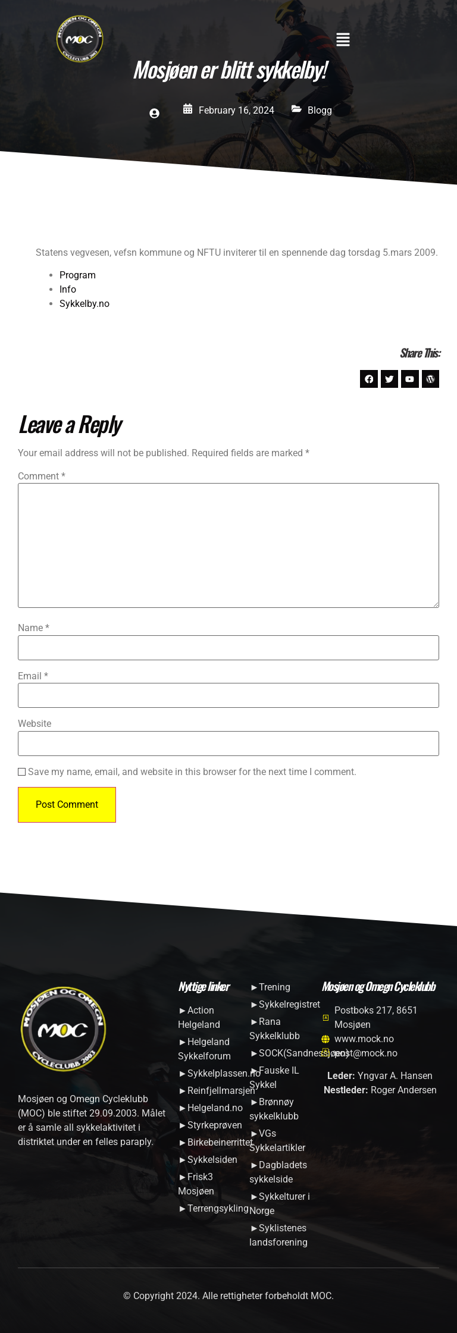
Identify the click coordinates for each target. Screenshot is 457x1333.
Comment (41, 477)
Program (78, 275)
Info (68, 289)
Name (33, 628)
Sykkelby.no (84, 303)
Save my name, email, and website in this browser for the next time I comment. (192, 772)
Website (34, 724)
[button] (343, 40)
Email (33, 676)
